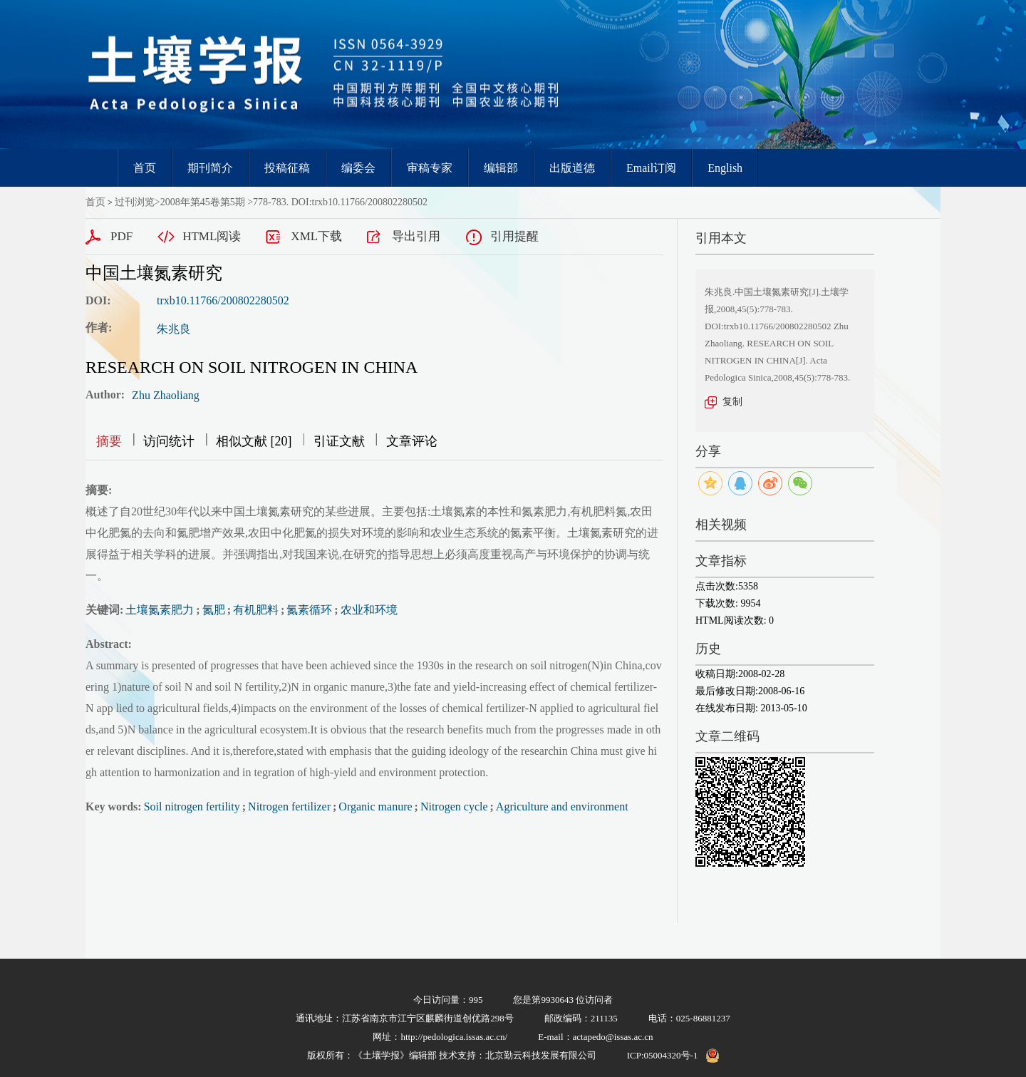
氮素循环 (309, 610)
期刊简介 (210, 168)
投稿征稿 (287, 168)
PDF (121, 236)
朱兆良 (174, 329)
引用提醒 (514, 236)
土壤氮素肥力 (159, 610)
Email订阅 (651, 168)
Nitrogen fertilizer (289, 806)
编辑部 (501, 168)
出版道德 (572, 168)
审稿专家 (429, 168)
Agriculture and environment (562, 806)
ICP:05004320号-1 (662, 1055)
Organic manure (375, 806)
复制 (732, 401)
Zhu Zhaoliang (166, 395)
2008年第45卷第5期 (202, 202)
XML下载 (316, 236)
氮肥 (213, 610)
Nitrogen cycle (454, 806)
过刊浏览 (135, 202)
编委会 (358, 168)
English (725, 168)
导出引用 (416, 236)
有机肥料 (256, 610)
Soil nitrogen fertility (192, 806)
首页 (144, 168)
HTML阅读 (211, 236)
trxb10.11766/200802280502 (223, 300)
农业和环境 (369, 610)
